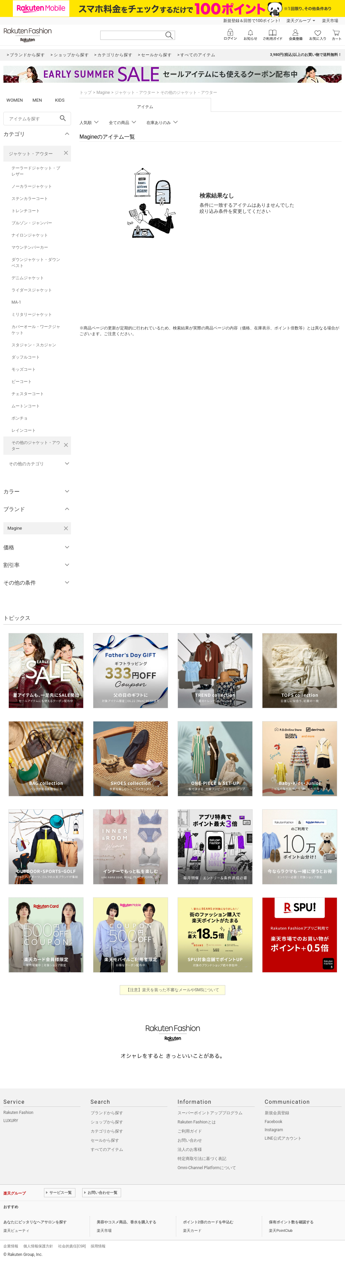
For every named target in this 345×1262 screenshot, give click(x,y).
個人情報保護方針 (38, 1246)
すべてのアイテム (107, 1149)
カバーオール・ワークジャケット (36, 329)
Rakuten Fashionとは (197, 1122)
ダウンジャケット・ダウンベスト (36, 262)
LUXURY (10, 1120)
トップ (85, 92)
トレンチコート (26, 210)
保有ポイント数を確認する (291, 1222)
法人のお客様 (190, 1149)
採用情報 (98, 1246)
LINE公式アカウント (283, 1138)
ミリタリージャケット (32, 314)
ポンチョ (20, 418)
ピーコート (22, 381)
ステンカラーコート (30, 198)
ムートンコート (26, 406)
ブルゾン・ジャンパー (32, 223)
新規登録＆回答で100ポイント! (251, 20)
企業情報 (10, 1246)
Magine (103, 92)
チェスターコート (28, 393)
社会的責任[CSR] (72, 1246)
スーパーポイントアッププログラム (210, 1113)
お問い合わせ (190, 1140)
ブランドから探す (107, 1113)
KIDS (60, 100)
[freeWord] (37, 118)
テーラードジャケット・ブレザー (36, 171)
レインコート (24, 430)
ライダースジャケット (32, 290)
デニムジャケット (28, 278)
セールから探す (105, 1140)
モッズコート (24, 369)
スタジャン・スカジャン (34, 345)
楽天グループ (298, 20)
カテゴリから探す (107, 1131)
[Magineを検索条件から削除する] (66, 528)
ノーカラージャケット (32, 186)
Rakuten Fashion (18, 1112)
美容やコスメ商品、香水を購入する (126, 1222)
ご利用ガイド (190, 1131)
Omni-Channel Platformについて (207, 1167)
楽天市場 (330, 20)
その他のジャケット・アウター (36, 445)
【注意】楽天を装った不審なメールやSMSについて (173, 990)
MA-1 (16, 302)
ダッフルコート (26, 357)
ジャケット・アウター (31, 153)
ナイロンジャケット (30, 235)
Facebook (273, 1121)
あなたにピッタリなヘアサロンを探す (35, 1222)
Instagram (274, 1129)
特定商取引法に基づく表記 (202, 1158)
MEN (37, 100)
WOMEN (14, 100)
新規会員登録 (277, 1113)
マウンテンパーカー (30, 247)
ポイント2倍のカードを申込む (208, 1222)
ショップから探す (107, 1122)
